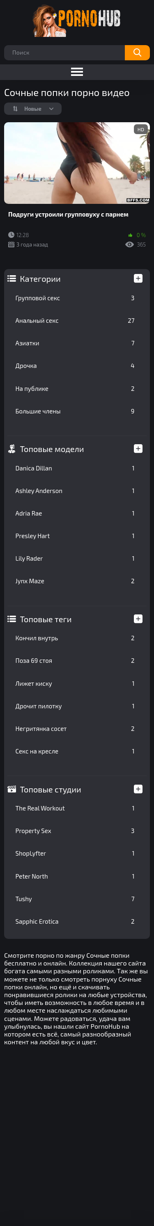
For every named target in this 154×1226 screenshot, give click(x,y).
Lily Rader (75, 558)
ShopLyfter (75, 853)
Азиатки (75, 343)
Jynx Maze (75, 580)
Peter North (75, 876)
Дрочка (75, 365)
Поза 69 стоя (75, 660)
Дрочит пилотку (75, 706)
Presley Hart (75, 535)
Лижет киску (75, 683)
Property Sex (75, 830)
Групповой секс (75, 297)
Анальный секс (75, 320)
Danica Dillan (75, 468)
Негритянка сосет (75, 728)
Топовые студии (50, 789)
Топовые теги (46, 619)
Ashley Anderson (75, 490)
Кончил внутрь (75, 638)
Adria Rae (75, 513)
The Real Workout (75, 808)
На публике (75, 388)
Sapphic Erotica (75, 921)
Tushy (75, 898)
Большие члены (75, 411)
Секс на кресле (75, 751)
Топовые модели (52, 449)
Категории (40, 278)
